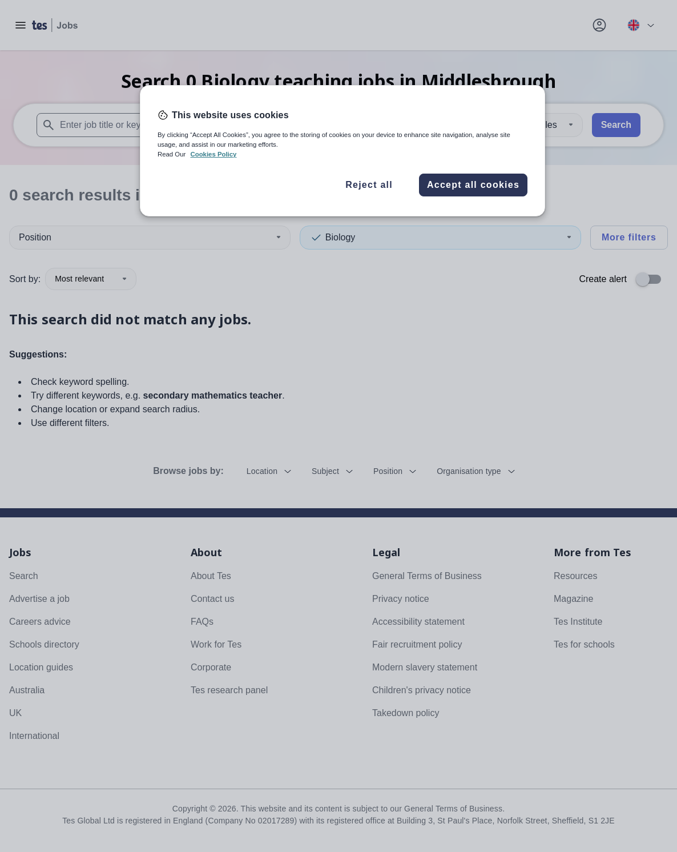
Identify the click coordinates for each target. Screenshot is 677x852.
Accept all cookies (473, 185)
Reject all (369, 185)
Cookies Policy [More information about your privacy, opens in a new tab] (213, 154)
